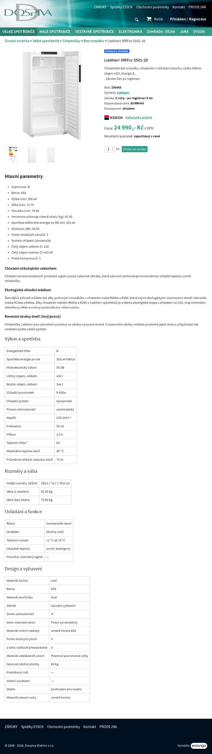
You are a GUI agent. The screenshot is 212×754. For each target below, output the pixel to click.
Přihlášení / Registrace (188, 19)
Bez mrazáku (94, 41)
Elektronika (130, 32)
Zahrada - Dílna (161, 32)
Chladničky (71, 41)
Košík (154, 19)
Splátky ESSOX (121, 7)
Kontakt (178, 7)
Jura (184, 32)
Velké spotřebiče (18, 32)
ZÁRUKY (100, 7)
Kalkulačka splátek (139, 118)
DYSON (199, 32)
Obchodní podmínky (152, 7)
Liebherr (123, 93)
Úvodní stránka (17, 41)
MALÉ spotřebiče (55, 32)
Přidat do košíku (134, 149)
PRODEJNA (197, 7)
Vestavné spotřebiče (94, 32)
